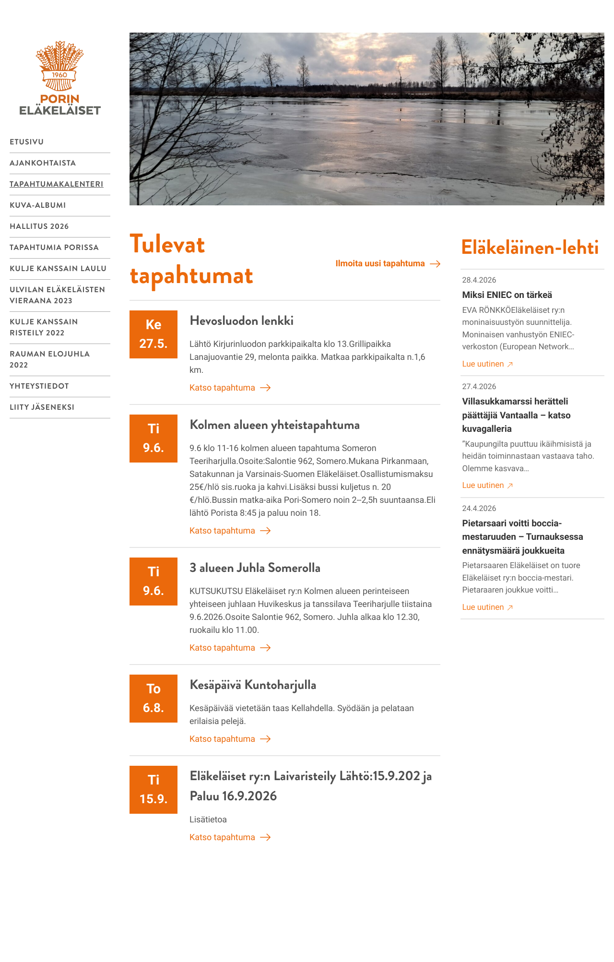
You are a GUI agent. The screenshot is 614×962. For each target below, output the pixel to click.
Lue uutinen (487, 364)
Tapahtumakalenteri (57, 184)
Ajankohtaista (43, 163)
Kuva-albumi (38, 205)
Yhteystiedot (39, 386)
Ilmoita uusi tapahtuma (388, 264)
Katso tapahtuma (230, 387)
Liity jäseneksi (42, 407)
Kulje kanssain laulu (58, 268)
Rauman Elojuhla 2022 (50, 360)
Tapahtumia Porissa (54, 247)
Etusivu (27, 142)
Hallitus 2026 (39, 226)
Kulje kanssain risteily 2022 (44, 328)
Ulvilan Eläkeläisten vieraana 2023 (58, 296)
